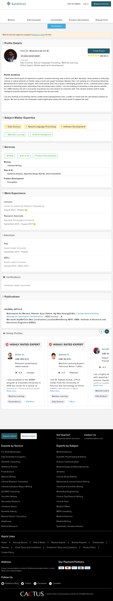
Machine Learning (15, 134)
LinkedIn (55, 583)
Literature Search (9, 506)
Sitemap (5, 547)
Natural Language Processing (41, 126)
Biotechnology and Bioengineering (72, 466)
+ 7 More (71, 401)
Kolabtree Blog (10, 583)
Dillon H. (20, 354)
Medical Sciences (64, 516)
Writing (9, 156)
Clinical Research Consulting (14, 481)
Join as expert (73, 3)
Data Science (13, 126)
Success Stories (20, 542)
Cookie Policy (7, 552)
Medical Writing (8, 476)
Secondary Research (10, 501)
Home (4, 542)
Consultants (57, 19)
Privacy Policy (89, 547)
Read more (11, 391)
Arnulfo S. (107, 349)
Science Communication (67, 461)
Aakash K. (64, 354)
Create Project (99, 50)
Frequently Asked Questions (68, 438)
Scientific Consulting (10, 461)
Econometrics (15, 401)
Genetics (60, 471)
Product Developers (79, 19)
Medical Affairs (63, 506)
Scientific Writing (9, 496)
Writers (11, 19)
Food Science (7, 471)
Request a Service (101, 4)
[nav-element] (101, 331)
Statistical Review (9, 466)
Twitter (26, 583)
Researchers (102, 19)
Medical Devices (64, 451)
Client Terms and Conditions (28, 547)
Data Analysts (34, 19)
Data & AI (23, 156)
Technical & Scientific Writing (69, 486)
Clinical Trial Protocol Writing (69, 496)
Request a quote (38, 35)
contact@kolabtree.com (93, 438)
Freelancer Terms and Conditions (62, 547)
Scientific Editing (9, 511)
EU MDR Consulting (10, 491)
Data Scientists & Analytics (13, 456)
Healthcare (6, 521)
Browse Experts (58, 542)
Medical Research (9, 526)
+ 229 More (29, 401)
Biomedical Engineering (67, 491)
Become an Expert (28, 436)
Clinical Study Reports (66, 476)
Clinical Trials (62, 501)
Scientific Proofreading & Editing (71, 456)
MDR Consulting (63, 511)
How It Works (39, 542)
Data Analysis (101, 396)
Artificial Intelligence (41, 134)
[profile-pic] (10, 356)
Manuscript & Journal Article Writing (72, 481)
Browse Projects (79, 542)
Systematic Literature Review (69, 526)
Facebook (40, 583)
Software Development (73, 126)
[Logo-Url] (16, 3)
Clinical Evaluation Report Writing (16, 486)
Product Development (45, 156)
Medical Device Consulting (13, 516)
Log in (86, 3)
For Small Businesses (11, 451)
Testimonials (98, 542)
